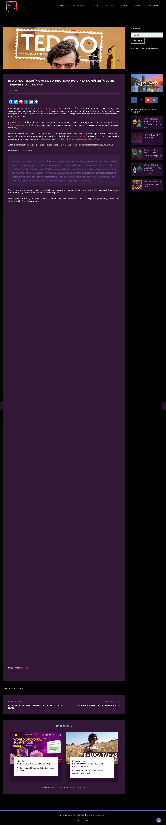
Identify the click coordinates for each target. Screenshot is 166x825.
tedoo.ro (24, 668)
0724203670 (78, 815)
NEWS (124, 5)
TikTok (95, 5)
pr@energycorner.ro (97, 815)
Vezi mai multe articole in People (63, 787)
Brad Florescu (44, 139)
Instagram (78, 5)
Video (136, 5)
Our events (153, 5)
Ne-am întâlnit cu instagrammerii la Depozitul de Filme (36, 704)
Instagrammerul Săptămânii (49, 108)
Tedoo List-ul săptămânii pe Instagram (80, 139)
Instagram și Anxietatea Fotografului (98, 703)
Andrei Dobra (75, 136)
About (62, 5)
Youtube (110, 5)
